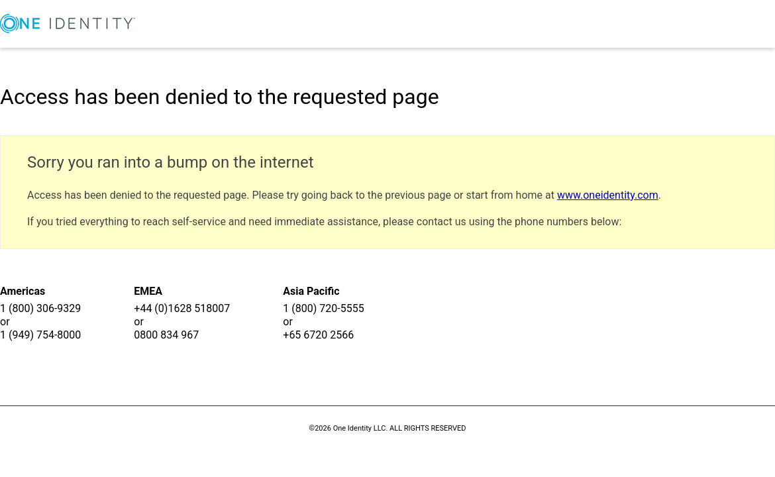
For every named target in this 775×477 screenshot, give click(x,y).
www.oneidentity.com (607, 195)
